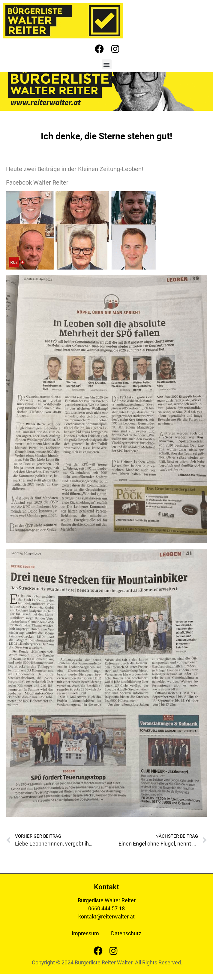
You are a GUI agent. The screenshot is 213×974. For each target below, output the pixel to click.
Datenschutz (126, 933)
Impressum (85, 933)
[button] (107, 64)
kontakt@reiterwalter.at (106, 916)
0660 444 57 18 (106, 908)
